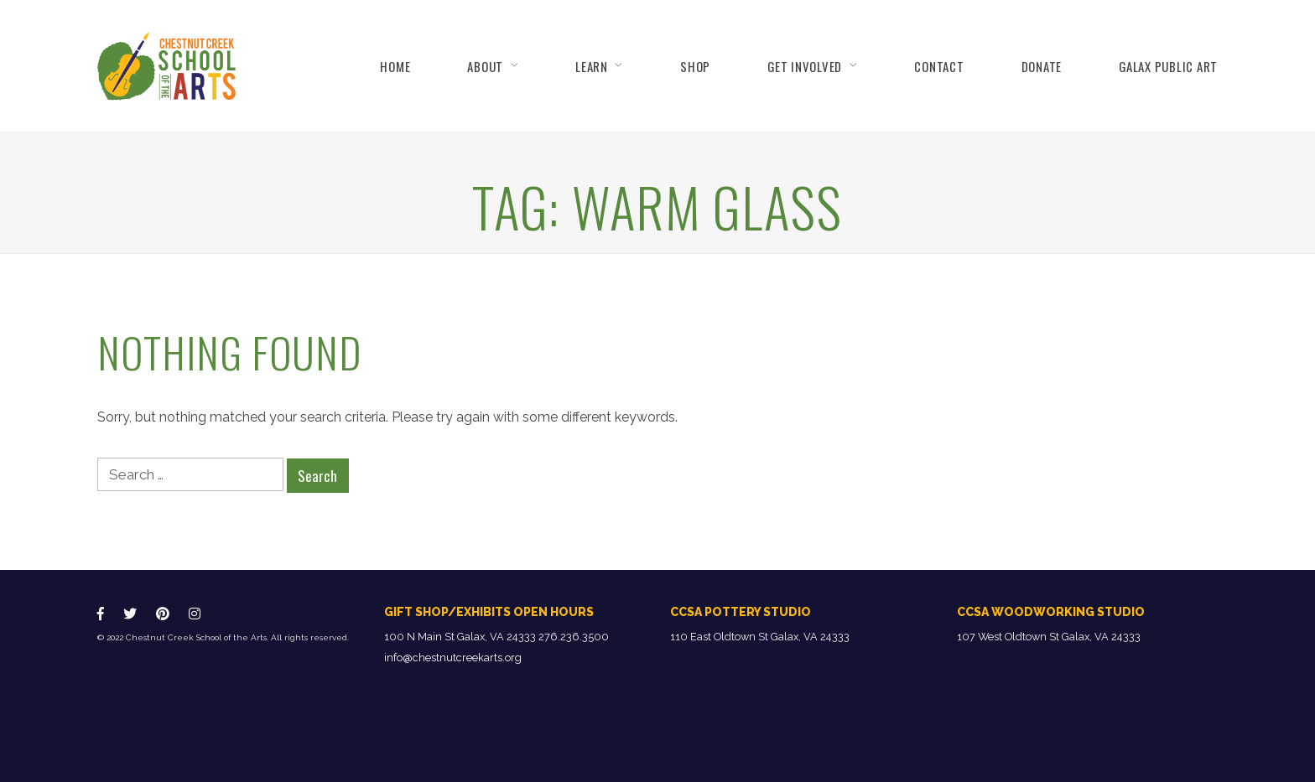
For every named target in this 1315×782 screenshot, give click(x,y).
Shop (695, 66)
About (485, 66)
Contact (939, 66)
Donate (1041, 66)
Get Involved (804, 66)
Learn (591, 66)
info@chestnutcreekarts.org (453, 657)
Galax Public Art (1168, 66)
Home (395, 66)
